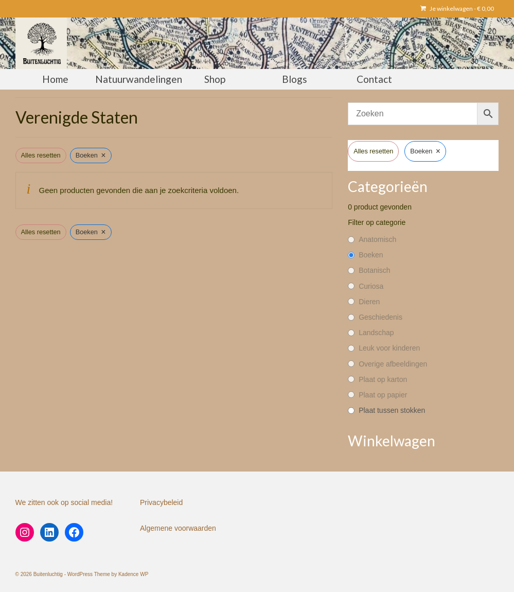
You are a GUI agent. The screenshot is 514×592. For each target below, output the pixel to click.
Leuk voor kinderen (389, 348)
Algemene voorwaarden (178, 528)
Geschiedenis (380, 317)
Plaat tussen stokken (392, 410)
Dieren (369, 302)
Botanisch (374, 270)
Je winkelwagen (457, 8)
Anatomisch (377, 239)
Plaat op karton (383, 379)
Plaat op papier (383, 395)
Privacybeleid (161, 502)
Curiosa (371, 286)
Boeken (371, 255)
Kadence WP (133, 574)
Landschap (376, 332)
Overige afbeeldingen (393, 364)
